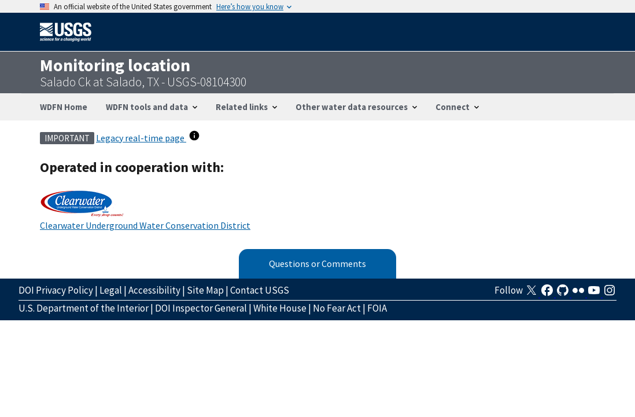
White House (280, 308)
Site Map (205, 290)
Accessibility (154, 290)
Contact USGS (259, 290)
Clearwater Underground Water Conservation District (145, 225)
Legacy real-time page (141, 138)
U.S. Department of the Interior (84, 308)
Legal (110, 290)
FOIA (377, 308)
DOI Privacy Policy (56, 290)
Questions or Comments (317, 263)
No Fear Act (337, 308)
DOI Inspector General (201, 308)
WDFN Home (63, 106)
